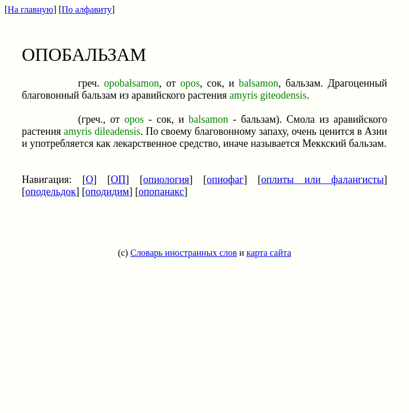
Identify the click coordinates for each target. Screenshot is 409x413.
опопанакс (161, 191)
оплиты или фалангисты (322, 179)
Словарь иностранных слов (183, 253)
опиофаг (225, 179)
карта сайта (269, 253)
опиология (166, 179)
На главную (30, 9)
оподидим (107, 191)
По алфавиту (87, 9)
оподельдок (50, 191)
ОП (118, 179)
